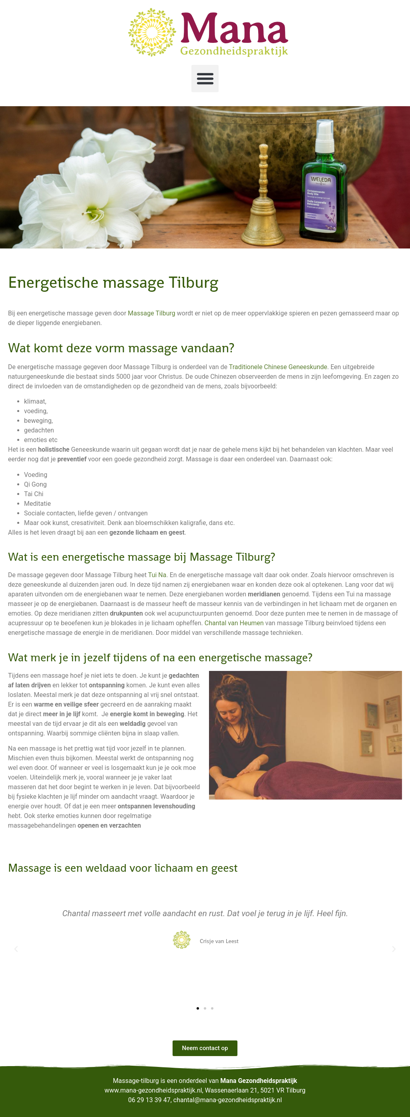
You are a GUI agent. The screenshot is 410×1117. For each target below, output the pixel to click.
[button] (205, 78)
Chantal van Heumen (234, 623)
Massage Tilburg (151, 313)
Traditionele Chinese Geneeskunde (278, 367)
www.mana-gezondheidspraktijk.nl (153, 1090)
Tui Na (157, 575)
